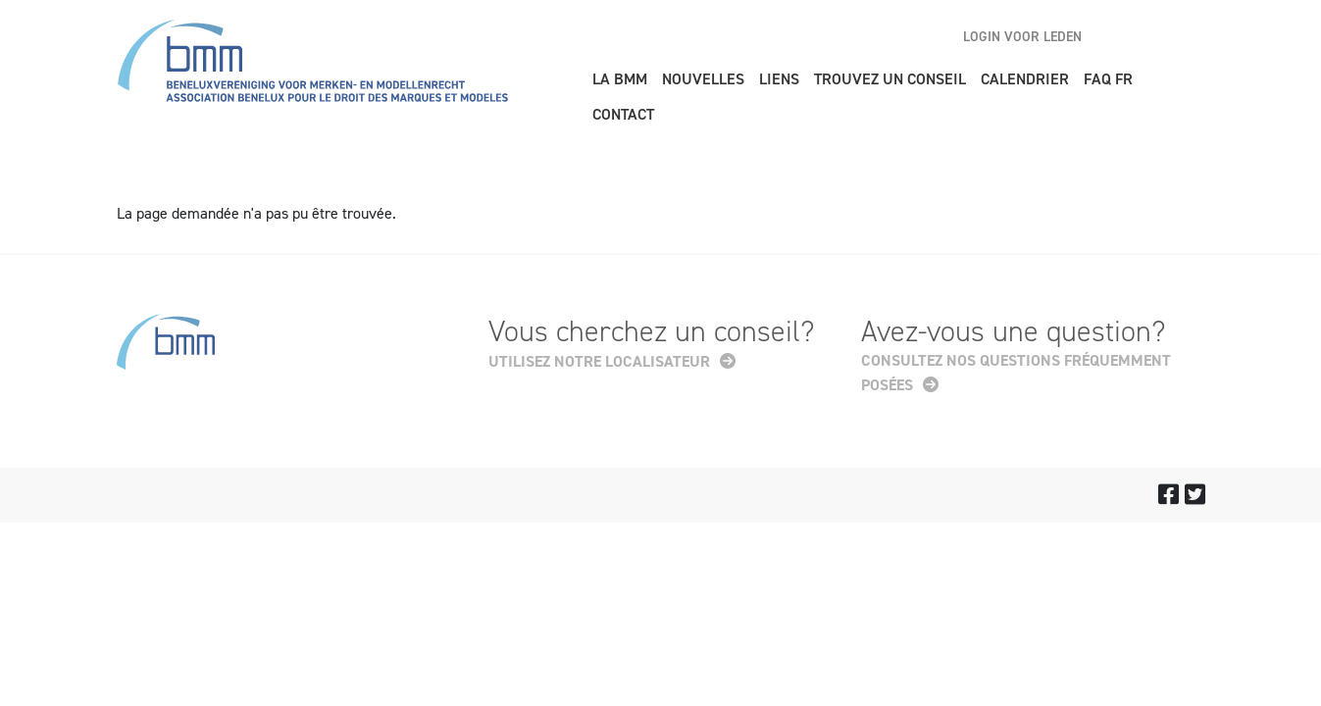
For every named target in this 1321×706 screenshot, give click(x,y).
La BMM (619, 79)
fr (1189, 36)
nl (1155, 36)
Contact (623, 114)
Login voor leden (1022, 36)
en (1121, 36)
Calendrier (1025, 79)
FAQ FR (1108, 79)
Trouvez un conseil (890, 79)
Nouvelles (703, 79)
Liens (779, 79)
